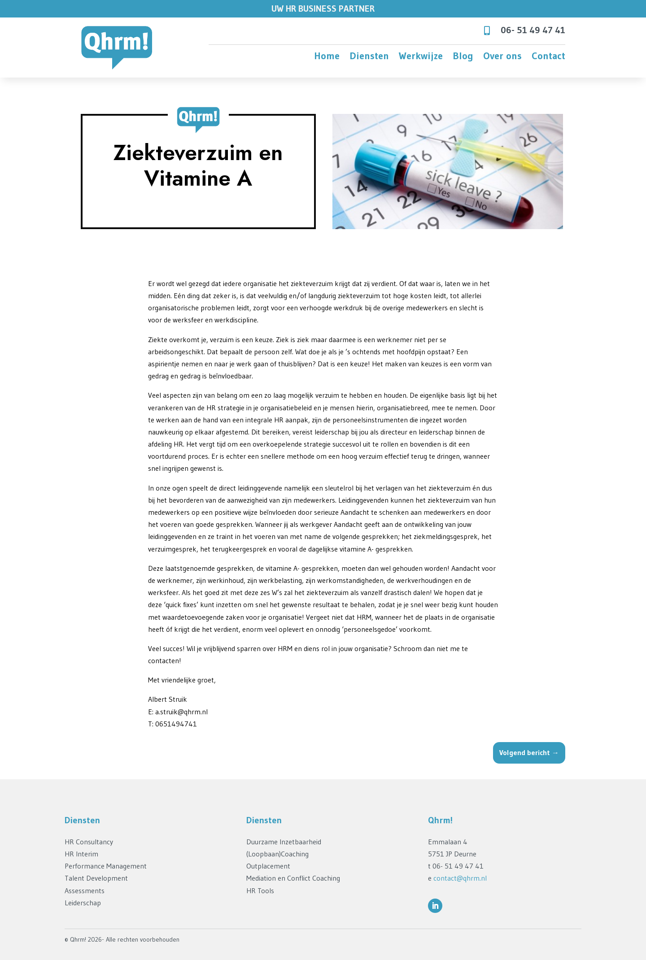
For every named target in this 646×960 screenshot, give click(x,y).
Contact (548, 57)
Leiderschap (83, 902)
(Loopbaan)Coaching (277, 853)
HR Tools (260, 890)
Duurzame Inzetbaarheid (283, 841)
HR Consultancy (89, 841)
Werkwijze (421, 57)
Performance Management (106, 865)
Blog (463, 57)
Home (327, 57)
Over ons (502, 57)
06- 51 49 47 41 (533, 30)
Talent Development (96, 877)
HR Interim (81, 853)
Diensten (369, 57)
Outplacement (268, 865)
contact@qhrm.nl (460, 877)
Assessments (85, 890)
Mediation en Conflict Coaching (293, 877)
